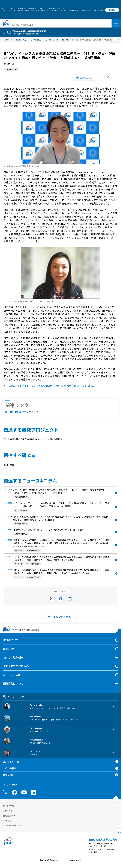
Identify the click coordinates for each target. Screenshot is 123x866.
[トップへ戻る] (115, 799)
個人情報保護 (9, 815)
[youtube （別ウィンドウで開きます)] (24, 792)
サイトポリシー (10, 805)
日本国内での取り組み (16, 666)
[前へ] (114, 39)
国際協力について (13, 683)
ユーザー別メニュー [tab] (16, 697)
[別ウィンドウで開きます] (51, 598)
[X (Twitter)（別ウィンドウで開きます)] (5, 792)
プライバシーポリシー (45, 10)
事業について (10, 649)
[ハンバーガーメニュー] (116, 22)
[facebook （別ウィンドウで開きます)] (14, 792)
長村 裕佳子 (11, 464)
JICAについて (11, 640)
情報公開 (7, 820)
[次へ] (118, 39)
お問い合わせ (10, 775)
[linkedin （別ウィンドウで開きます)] (33, 792)
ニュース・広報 (12, 675)
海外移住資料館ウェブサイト (22, 411)
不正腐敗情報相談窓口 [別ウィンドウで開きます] (13, 825)
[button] (85, 77)
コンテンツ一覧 (11, 761)
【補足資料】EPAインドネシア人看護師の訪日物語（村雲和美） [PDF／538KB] (50, 385)
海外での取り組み (13, 657)
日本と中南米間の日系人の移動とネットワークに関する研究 (33, 439)
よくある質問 (10, 768)
